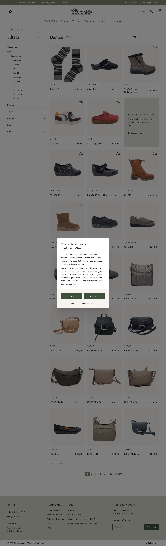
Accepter (94, 296)
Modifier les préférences (83, 303)
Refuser (71, 296)
